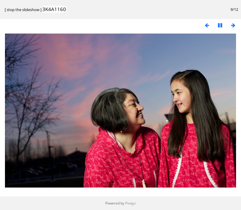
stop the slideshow (23, 9)
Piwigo (130, 203)
